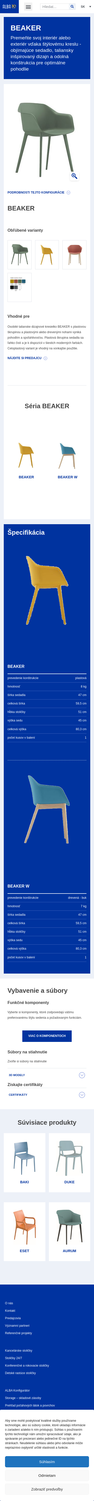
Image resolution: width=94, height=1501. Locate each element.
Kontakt (10, 1310)
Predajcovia (13, 1318)
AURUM (69, 1251)
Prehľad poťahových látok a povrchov (30, 1405)
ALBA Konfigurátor (17, 1390)
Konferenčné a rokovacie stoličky (27, 1365)
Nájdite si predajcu (24, 358)
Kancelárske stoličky (18, 1350)
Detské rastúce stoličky (20, 1373)
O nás (9, 1303)
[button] (28, 6)
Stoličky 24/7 (13, 1358)
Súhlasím (47, 1462)
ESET (24, 1251)
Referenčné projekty (18, 1333)
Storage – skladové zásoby (23, 1398)
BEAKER (26, 477)
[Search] (72, 6)
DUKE (69, 1182)
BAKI (24, 1182)
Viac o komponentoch (47, 1036)
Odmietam (47, 1475)
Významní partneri (17, 1325)
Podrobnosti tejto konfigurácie (36, 192)
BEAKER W (67, 477)
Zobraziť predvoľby (47, 1489)
